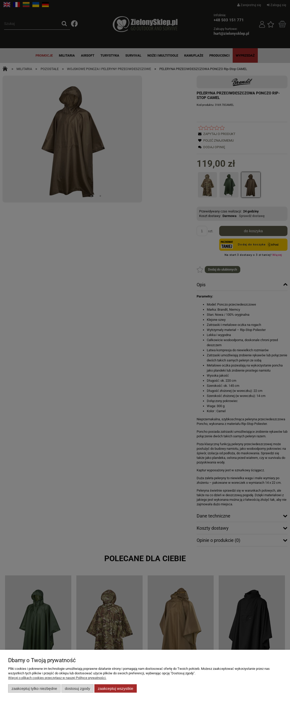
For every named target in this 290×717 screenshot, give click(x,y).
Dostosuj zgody (77, 688)
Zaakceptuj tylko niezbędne (34, 688)
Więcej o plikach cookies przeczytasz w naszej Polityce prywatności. (57, 678)
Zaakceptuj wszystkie (115, 688)
